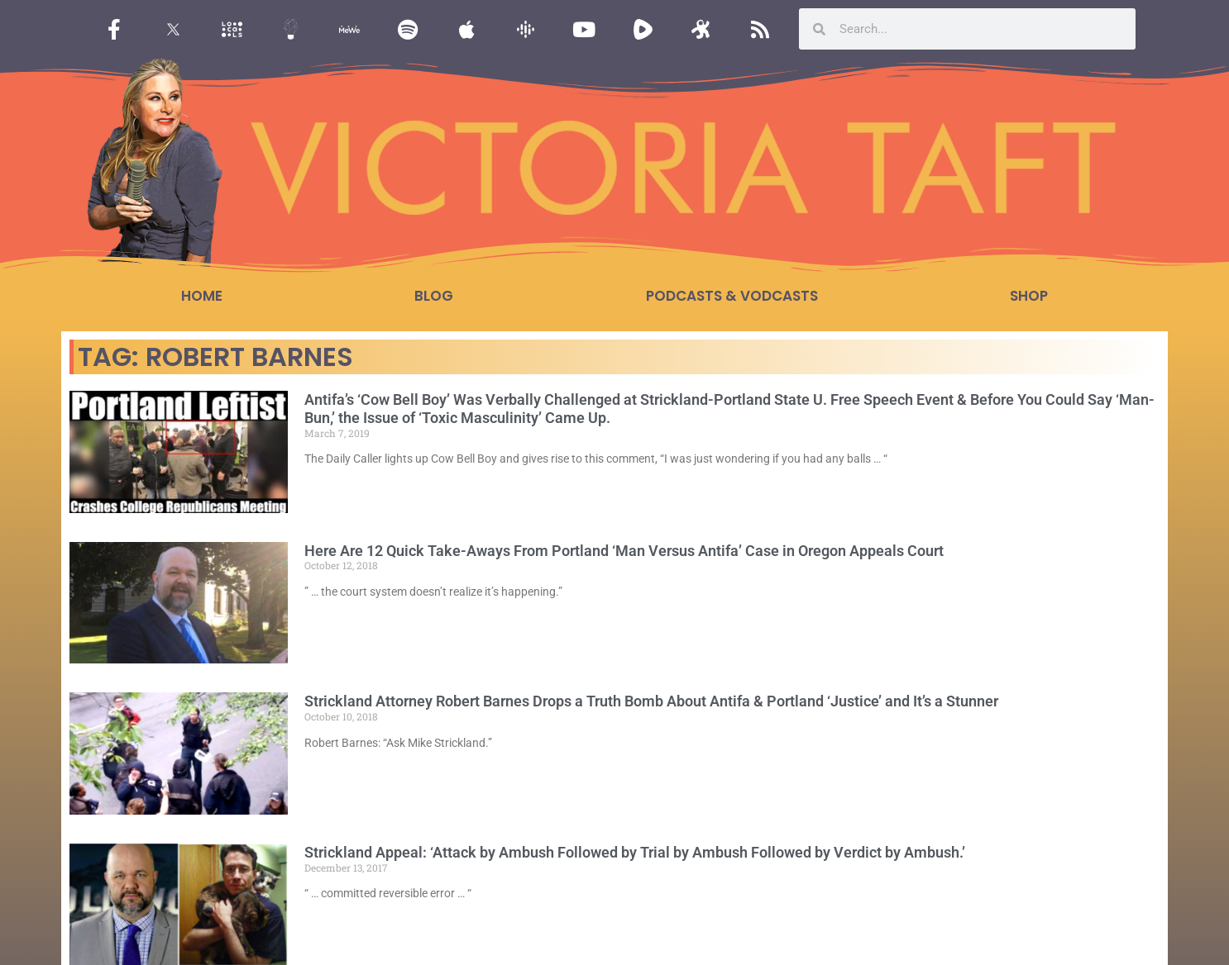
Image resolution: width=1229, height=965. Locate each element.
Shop (1029, 296)
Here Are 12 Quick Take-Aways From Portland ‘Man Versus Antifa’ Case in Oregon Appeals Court (624, 550)
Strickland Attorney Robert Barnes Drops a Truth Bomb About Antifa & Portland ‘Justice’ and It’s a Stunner (651, 701)
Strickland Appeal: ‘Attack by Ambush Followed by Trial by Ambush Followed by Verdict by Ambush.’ (634, 852)
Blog (433, 296)
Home (201, 296)
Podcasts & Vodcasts (732, 296)
